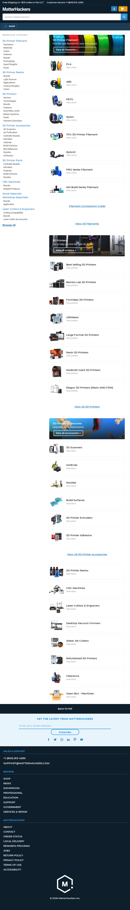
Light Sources (10, 79)
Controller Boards (11, 136)
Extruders (7, 139)
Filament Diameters (12, 120)
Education (10, 797)
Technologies (9, 101)
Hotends (7, 142)
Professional (13, 792)
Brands (6, 57)
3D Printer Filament (15, 40)
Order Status (12, 836)
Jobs (6, 850)
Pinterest (75, 740)
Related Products (11, 189)
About (7, 827)
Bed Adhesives (10, 149)
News (7, 783)
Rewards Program (16, 845)
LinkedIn (68, 740)
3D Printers (9, 93)
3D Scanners (9, 129)
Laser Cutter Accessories (15, 219)
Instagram (62, 740)
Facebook (48, 740)
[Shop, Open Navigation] (9, 26)
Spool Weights (10, 64)
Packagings (9, 61)
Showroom (11, 788)
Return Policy (13, 855)
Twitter (55, 740)
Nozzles (7, 152)
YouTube (81, 740)
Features (7, 54)
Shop (6, 778)
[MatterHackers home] (65, 884)
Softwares (8, 155)
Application (8, 204)
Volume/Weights (11, 86)
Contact (9, 831)
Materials (7, 47)
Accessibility (12, 869)
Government (12, 807)
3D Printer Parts (12, 160)
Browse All (9, 225)
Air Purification (10, 132)
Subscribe (65, 732)
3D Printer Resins (13, 72)
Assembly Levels (11, 111)
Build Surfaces (10, 145)
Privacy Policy (13, 860)
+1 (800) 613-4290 (74, 2)
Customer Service (56, 2)
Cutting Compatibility (13, 212)
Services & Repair (15, 811)
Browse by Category (15, 35)
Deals (6, 67)
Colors (6, 51)
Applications (9, 82)
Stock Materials (12, 193)
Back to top (65, 709)
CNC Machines (11, 181)
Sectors (7, 97)
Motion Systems (11, 114)
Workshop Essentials (15, 197)
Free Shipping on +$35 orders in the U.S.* (23, 2)
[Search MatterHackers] (124, 17)
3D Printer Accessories (16, 125)
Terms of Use (12, 864)
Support (9, 802)
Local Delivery (13, 841)
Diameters (8, 44)
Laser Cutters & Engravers (19, 209)
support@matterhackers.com (26, 763)
